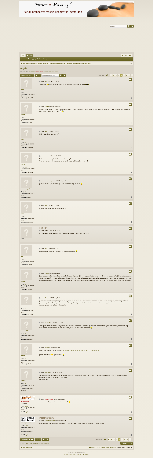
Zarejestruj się (43, 59)
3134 (26, 406)
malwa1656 (24, 331)
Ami (22, 256)
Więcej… (23, 56)
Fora (30, 55)
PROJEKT (43, 228)
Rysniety (23, 380)
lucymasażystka (26, 189)
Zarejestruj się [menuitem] (130, 56)
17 (25, 92)
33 (25, 383)
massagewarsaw (26, 422)
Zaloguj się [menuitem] (126, 56)
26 (25, 117)
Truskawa (47, 71)
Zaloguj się (33, 59)
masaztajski (31, 71)
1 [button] (113, 75)
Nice (22, 89)
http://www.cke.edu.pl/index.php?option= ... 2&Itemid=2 (80, 350)
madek (23, 114)
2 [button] (116, 75)
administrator (39, 71)
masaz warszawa (46, 418)
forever (23, 164)
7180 (26, 425)
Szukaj (24, 59)
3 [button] (118, 75)
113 (26, 167)
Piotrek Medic (54, 71)
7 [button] (129, 75)
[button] (107, 75)
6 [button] (126, 75)
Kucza (23, 306)
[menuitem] (122, 55)
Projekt (23, 68)
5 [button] (121, 439)
